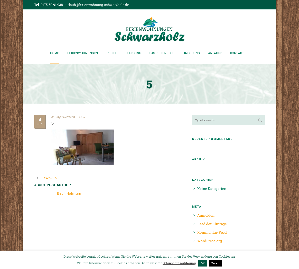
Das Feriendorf (161, 53)
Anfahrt (215, 53)
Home (54, 53)
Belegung (133, 53)
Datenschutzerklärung (179, 263)
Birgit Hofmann (65, 117)
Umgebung (191, 53)
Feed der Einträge (212, 223)
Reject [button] (215, 263)
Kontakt (237, 53)
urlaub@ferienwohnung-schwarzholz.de (97, 4)
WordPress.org (209, 240)
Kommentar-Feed (212, 232)
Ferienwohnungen (82, 53)
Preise (112, 53)
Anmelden (205, 215)
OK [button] (203, 263)
